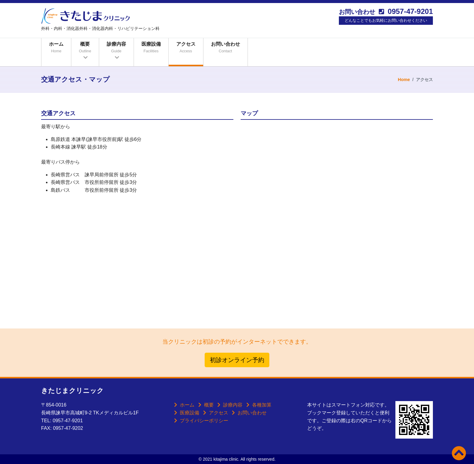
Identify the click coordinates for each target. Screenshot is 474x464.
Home (404, 79)
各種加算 (261, 404)
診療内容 (232, 404)
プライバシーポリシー (204, 420)
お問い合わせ (225, 48)
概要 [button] (85, 48)
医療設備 (151, 48)
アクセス (186, 48)
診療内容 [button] (116, 48)
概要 (209, 404)
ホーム (56, 48)
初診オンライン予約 (237, 360)
